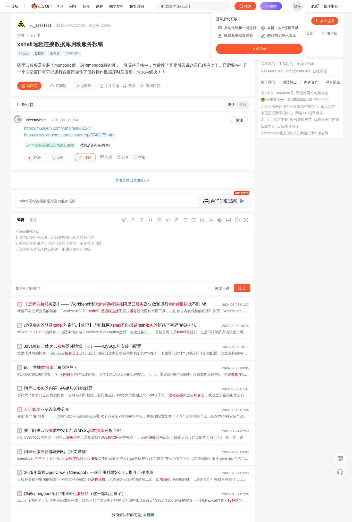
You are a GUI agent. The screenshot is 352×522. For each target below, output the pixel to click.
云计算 (35, 35)
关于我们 (268, 82)
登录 (297, 6)
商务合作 (311, 82)
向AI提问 (324, 21)
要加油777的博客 (31, 416)
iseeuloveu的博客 (31, 458)
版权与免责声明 (326, 120)
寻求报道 (333, 82)
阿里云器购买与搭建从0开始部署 (58, 388)
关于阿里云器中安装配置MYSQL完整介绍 (72, 430)
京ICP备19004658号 (277, 93)
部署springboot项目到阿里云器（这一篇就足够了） (75, 493)
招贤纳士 (289, 82)
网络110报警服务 (309, 113)
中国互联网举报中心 (277, 113)
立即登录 (259, 49)
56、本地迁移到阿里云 (51, 367)
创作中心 (331, 6)
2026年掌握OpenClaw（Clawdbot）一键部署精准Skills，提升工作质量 (88, 472)
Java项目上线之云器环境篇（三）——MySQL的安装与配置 (82, 346)
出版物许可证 (288, 126)
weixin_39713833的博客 (36, 332)
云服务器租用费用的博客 (37, 479)
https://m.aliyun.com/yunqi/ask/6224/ (57, 128)
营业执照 (321, 100)
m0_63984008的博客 (34, 437)
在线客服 (320, 71)
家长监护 (328, 106)
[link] (20, 35)
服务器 (55, 53)
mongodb (72, 53)
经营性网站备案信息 (312, 93)
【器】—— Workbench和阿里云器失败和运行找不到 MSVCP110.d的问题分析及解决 (141, 304)
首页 (20, 35)
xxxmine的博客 (29, 500)
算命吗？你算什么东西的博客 (40, 395)
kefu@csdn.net (298, 71)
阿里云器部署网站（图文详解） (57, 451)
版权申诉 (268, 126)
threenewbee (36, 120)
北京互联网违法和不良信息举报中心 (290, 106)
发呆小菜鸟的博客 (31, 353)
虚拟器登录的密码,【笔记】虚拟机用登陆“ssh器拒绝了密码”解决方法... (112, 325)
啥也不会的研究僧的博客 (37, 311)
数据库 (39, 53)
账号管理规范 (301, 120)
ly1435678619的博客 (34, 374)
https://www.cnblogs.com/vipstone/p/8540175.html (69, 135)
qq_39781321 (40, 25)
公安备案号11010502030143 (289, 100)
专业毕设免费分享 (46, 409)
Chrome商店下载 (274, 120)
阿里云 (24, 53)
